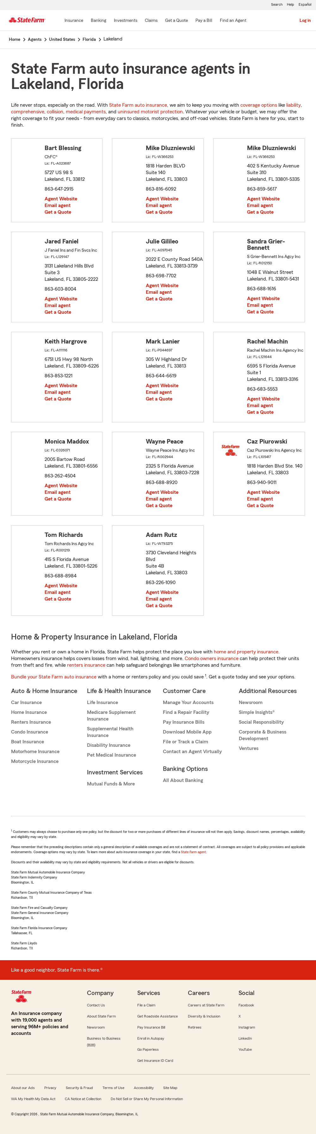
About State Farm (101, 1016)
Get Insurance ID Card (155, 1060)
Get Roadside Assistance (157, 1016)
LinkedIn (245, 1038)
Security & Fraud (79, 1088)
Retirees (194, 1027)
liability (293, 105)
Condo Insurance (29, 731)
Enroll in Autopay (150, 1038)
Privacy (50, 1088)
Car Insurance (26, 702)
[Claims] (151, 21)
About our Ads (23, 1088)
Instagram (247, 1027)
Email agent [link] (58, 205)
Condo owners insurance (212, 658)
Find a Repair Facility (186, 712)
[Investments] (125, 21)
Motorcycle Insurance (35, 761)
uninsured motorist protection (150, 111)
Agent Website (61, 198)
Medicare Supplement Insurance (111, 715)
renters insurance (86, 665)
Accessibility (144, 1088)
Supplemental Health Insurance (110, 732)
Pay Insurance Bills (183, 722)
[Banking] (98, 21)
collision (55, 111)
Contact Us (96, 1005)
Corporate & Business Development (262, 735)
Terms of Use (113, 1088)
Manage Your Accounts (188, 702)
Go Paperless (148, 1049)
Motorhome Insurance (35, 751)
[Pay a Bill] (204, 21)
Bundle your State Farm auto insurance (53, 676)
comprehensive (27, 111)
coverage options (258, 105)
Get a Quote (58, 212)
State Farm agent (193, 852)
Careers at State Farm (206, 1005)
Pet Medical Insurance (111, 755)
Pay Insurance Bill (151, 1027)
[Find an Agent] (233, 21)
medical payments (86, 111)
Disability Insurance (108, 745)
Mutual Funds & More (111, 783)
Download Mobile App (187, 731)
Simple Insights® (257, 712)
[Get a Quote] (176, 21)
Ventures (248, 748)
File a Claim (146, 1005)
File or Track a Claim (185, 741)
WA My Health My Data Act (33, 1099)
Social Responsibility (261, 722)
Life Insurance (102, 702)
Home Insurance (29, 712)
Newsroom (251, 702)
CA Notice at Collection (83, 1099)
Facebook (246, 1005)
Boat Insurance (27, 741)
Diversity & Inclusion (204, 1016)
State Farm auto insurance (138, 105)
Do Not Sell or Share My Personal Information (147, 1099)
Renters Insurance (31, 722)
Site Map (170, 1088)
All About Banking (183, 780)
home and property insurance (246, 651)
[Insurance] (74, 21)
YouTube (245, 1049)
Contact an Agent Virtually (192, 751)
